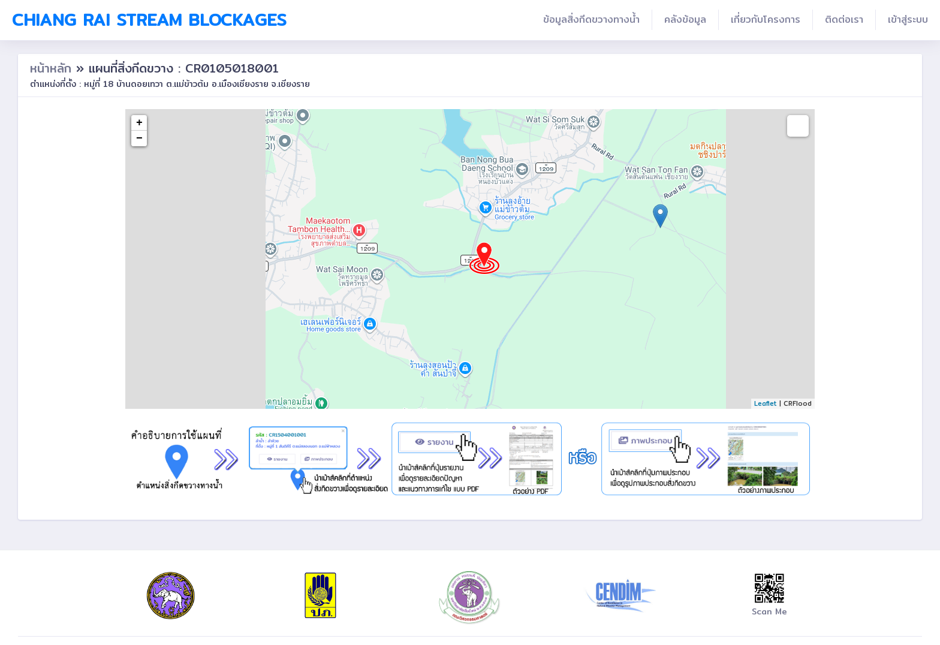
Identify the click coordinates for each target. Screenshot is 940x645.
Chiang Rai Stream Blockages (149, 20)
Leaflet (765, 403)
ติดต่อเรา (844, 19)
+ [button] (139, 123)
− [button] (139, 138)
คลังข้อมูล (685, 19)
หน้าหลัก (53, 68)
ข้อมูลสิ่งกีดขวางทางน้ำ (591, 19)
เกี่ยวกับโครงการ (765, 19)
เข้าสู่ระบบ (908, 19)
